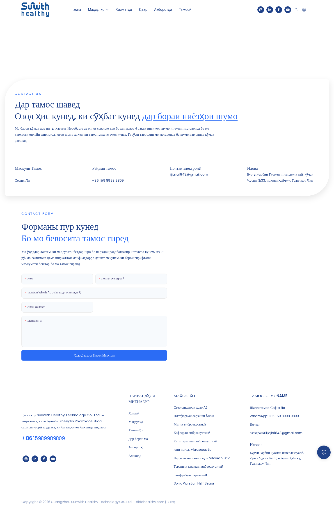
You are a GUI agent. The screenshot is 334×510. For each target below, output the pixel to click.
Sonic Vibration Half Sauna (194, 483)
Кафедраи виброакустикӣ (192, 432)
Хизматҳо (135, 430)
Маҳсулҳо (135, 421)
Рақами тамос (104, 168)
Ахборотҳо (136, 447)
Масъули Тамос (28, 168)
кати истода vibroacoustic (193, 449)
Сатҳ (171, 501)
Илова (252, 168)
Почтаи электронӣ (185, 168)
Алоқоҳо (134, 455)
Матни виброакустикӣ (190, 424)
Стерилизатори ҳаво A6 (191, 407)
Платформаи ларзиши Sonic (194, 415)
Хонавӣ (133, 413)
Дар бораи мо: (138, 438)
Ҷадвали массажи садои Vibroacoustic (202, 458)
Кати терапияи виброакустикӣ (195, 441)
